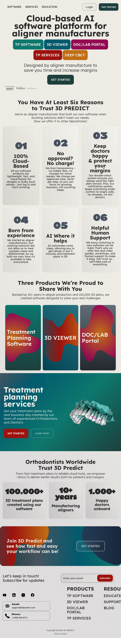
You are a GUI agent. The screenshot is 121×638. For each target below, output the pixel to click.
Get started (108, 7)
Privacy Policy (60, 634)
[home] (4, 7)
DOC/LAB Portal (76, 610)
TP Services (79, 618)
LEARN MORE (42, 435)
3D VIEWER (77, 602)
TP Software (80, 596)
